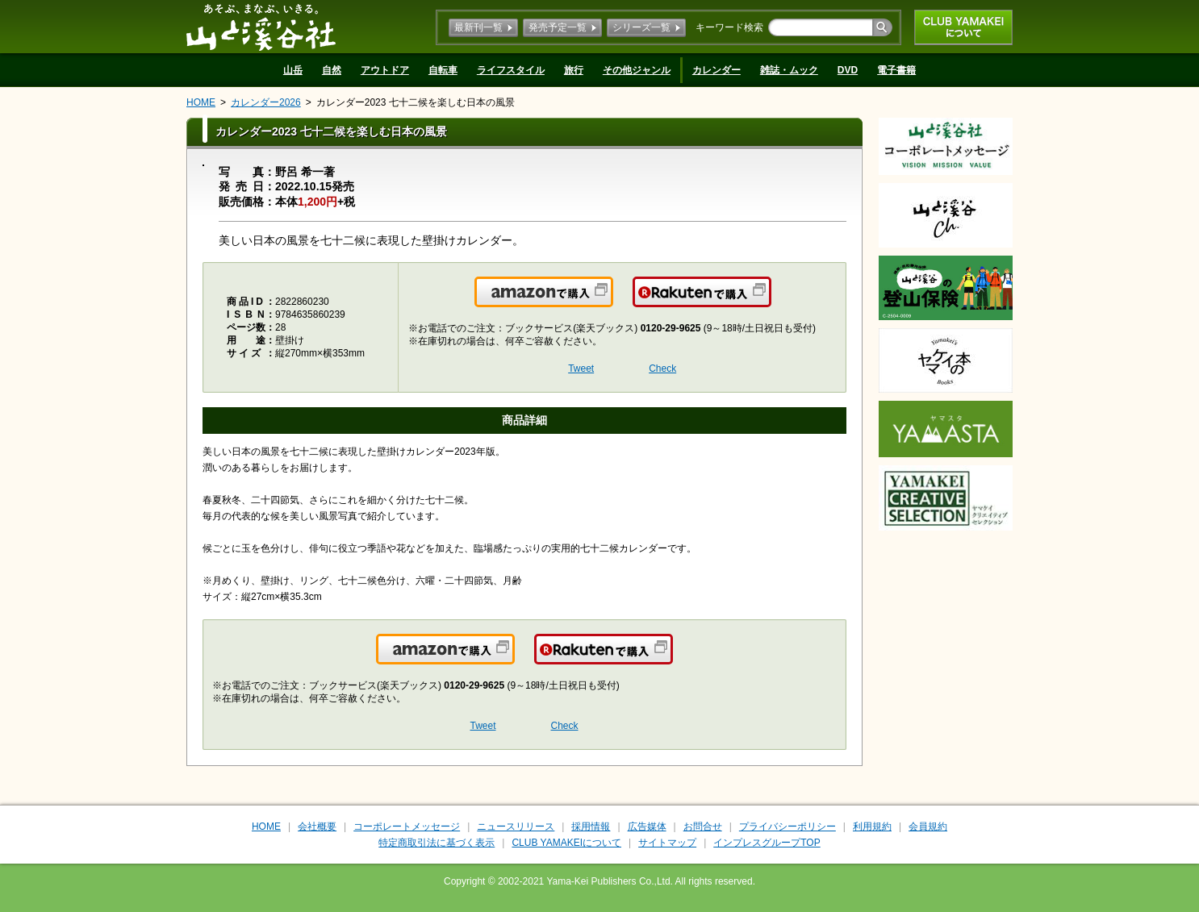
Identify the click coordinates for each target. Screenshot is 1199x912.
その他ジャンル (637, 70)
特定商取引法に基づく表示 (436, 842)
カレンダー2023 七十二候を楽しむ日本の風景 (415, 102)
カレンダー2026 (266, 102)
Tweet (581, 368)
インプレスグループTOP (766, 842)
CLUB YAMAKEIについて (963, 27)
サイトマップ (667, 842)
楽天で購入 (770, 301)
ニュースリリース (515, 826)
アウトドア (385, 70)
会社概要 (317, 826)
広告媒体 (647, 826)
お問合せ (702, 826)
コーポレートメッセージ (406, 826)
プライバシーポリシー (787, 826)
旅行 (573, 70)
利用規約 (872, 826)
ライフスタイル (511, 70)
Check (662, 368)
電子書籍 (896, 70)
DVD (848, 70)
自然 (331, 70)
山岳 (293, 70)
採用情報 (590, 826)
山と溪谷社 (261, 26)
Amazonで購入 (612, 301)
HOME (200, 102)
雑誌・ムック (789, 70)
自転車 (442, 70)
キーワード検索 (729, 27)
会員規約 (928, 826)
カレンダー (716, 70)
